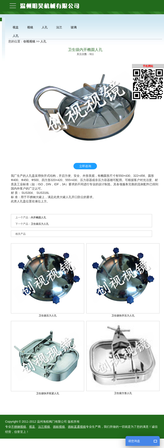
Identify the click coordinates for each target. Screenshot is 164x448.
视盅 (16, 27)
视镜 (30, 27)
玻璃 (74, 27)
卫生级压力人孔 (40, 223)
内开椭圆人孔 (38, 217)
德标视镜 (59, 426)
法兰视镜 (44, 426)
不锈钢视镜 (18, 426)
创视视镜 (29, 41)
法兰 (59, 27)
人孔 (45, 27)
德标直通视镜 (77, 426)
